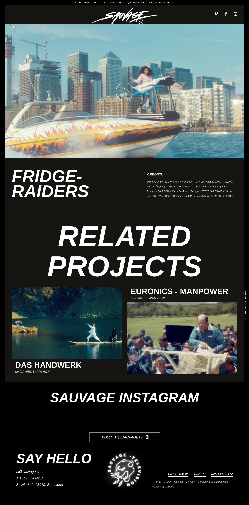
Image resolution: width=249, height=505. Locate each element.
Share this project (245, 304)
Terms (157, 481)
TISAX (167, 481)
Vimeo (200, 474)
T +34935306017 (29, 478)
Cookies (179, 481)
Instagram (222, 474)
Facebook (178, 474)
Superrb (169, 486)
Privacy (190, 481)
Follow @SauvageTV (125, 437)
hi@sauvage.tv (28, 472)
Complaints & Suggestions (213, 481)
